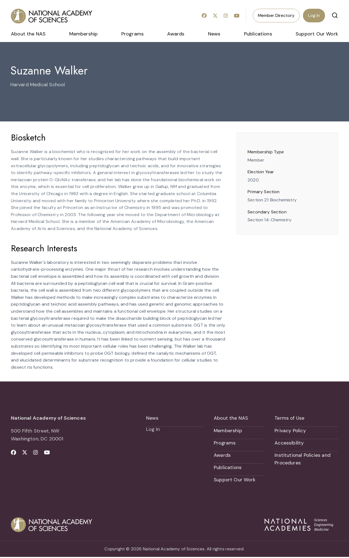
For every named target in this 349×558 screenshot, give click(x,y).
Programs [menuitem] (132, 34)
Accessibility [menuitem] (289, 443)
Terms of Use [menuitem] (290, 418)
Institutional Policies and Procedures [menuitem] (303, 459)
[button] (335, 15)
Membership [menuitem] (83, 34)
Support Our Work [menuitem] (317, 34)
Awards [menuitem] (175, 34)
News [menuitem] (214, 34)
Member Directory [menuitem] (276, 15)
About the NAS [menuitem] (28, 34)
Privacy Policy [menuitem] (290, 430)
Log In (314, 15)
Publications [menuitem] (258, 34)
